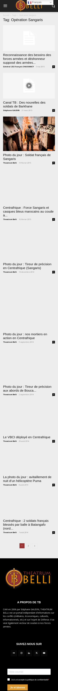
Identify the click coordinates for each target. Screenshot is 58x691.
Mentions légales (11, 648)
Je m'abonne (17, 627)
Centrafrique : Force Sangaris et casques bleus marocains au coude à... (28, 202)
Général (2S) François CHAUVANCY (18, 66)
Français (35, 2)
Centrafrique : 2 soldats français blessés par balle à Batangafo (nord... (25, 464)
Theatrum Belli (10, 163)
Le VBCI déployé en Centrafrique (26, 377)
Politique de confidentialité (16, 656)
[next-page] (34, 486)
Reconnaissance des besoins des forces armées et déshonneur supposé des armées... (27, 58)
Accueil (6, 15)
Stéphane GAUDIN (11, 110)
